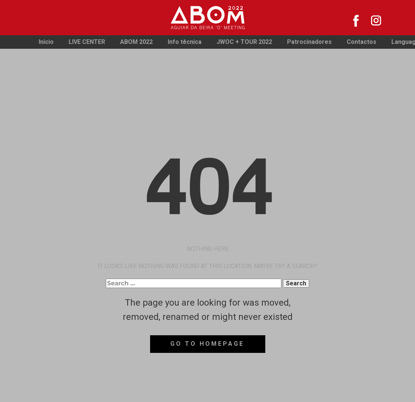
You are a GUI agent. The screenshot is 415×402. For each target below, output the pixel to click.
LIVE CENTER (87, 41)
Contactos (361, 41)
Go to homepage (207, 343)
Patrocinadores (309, 41)
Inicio (46, 41)
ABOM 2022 (136, 41)
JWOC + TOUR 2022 (244, 41)
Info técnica (184, 41)
